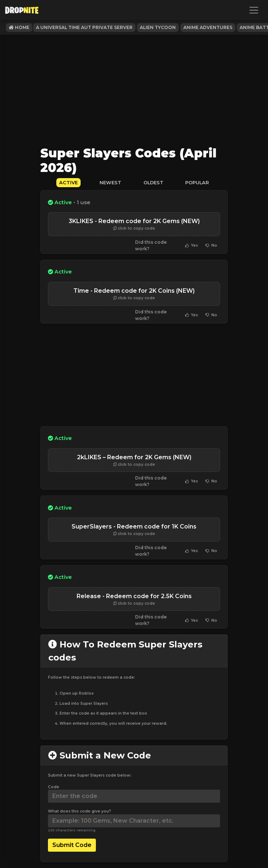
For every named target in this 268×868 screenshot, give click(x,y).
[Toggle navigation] (254, 10)
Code (53, 787)
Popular (197, 182)
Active (68, 182)
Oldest (153, 182)
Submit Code (72, 845)
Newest (110, 182)
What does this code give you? (79, 811)
